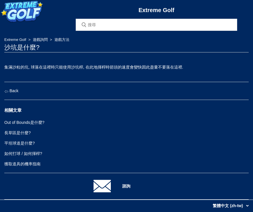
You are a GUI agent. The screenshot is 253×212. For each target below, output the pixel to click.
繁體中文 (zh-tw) (228, 205)
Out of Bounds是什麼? (24, 122)
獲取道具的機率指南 (22, 164)
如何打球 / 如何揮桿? (23, 153)
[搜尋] (156, 25)
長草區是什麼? (17, 132)
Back (11, 90)
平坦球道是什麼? (19, 143)
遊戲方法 (61, 39)
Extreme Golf (15, 39)
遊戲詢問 (40, 39)
